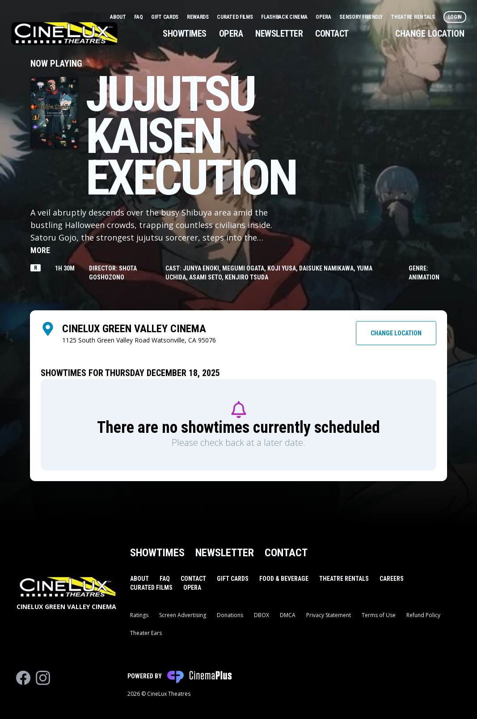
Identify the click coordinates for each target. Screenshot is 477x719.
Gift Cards (165, 17)
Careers (392, 578)
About (118, 17)
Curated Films (235, 17)
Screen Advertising (182, 615)
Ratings (139, 615)
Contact (332, 33)
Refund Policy (423, 615)
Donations (230, 615)
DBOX (261, 615)
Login (455, 17)
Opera (324, 17)
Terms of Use (379, 615)
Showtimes (185, 33)
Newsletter (279, 33)
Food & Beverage (283, 578)
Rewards (198, 17)
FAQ (139, 17)
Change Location (429, 33)
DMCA (287, 615)
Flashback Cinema (284, 17)
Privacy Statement (328, 615)
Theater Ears (146, 633)
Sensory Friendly (361, 17)
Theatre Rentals (413, 17)
